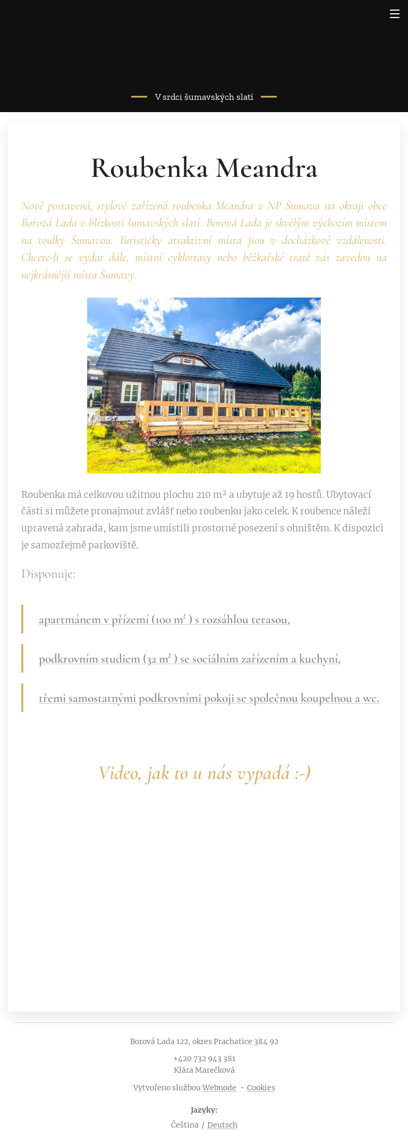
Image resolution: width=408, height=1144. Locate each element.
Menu (395, 13)
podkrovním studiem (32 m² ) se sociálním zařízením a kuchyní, (190, 658)
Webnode (219, 1087)
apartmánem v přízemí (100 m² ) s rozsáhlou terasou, (164, 619)
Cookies (261, 1087)
